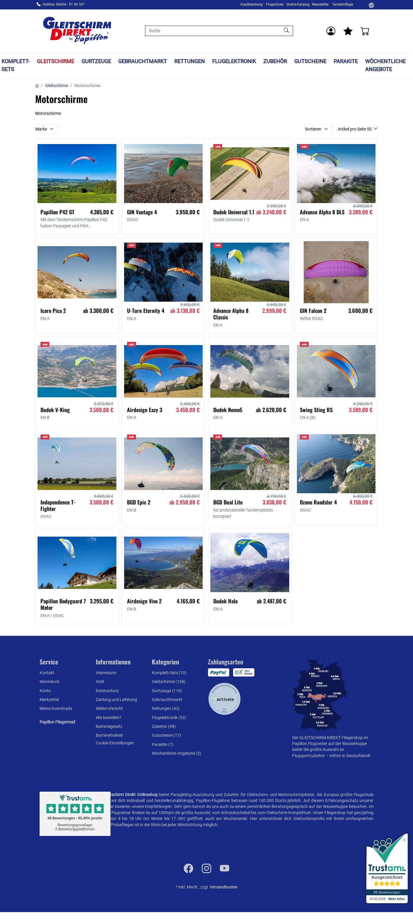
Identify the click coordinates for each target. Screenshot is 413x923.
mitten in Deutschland (349, 755)
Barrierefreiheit (109, 735)
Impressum (106, 672)
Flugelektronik (234, 61)
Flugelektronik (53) (169, 717)
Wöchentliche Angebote (385, 65)
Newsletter (320, 4)
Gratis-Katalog (298, 4)
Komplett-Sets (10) (169, 672)
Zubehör (275, 61)
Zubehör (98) (164, 726)
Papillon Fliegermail (57, 722)
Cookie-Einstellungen (115, 743)
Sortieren (313, 129)
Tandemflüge (342, 4)
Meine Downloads (56, 708)
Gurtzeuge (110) (167, 690)
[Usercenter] (331, 30)
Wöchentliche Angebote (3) (176, 753)
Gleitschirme (55, 61)
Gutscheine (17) (166, 735)
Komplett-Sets (15, 65)
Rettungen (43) (166, 708)
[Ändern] (371, 5)
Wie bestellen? (108, 717)
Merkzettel (49, 699)
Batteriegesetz (109, 726)
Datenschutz (107, 690)
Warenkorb (50, 681)
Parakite (346, 61)
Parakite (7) (162, 744)
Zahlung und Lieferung (116, 699)
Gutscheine (310, 61)
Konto (45, 690)
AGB (100, 681)
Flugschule (274, 4)
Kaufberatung (251, 4)
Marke (41, 129)
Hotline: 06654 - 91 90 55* (63, 4)
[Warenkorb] (365, 30)
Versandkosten (224, 887)
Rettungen (189, 61)
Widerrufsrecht (109, 708)
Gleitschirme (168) (169, 681)
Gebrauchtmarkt (142, 61)
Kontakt (47, 672)
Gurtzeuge (96, 61)
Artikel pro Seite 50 (355, 129)
